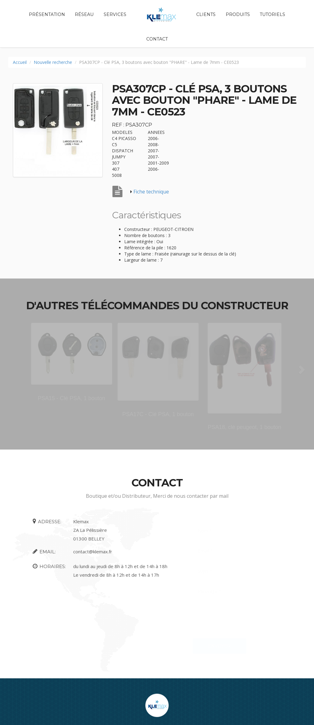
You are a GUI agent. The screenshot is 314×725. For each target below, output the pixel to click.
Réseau (84, 14)
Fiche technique (151, 191)
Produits (238, 14)
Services (115, 14)
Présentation (47, 14)
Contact (157, 39)
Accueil (20, 62)
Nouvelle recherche (53, 62)
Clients (206, 14)
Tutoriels (272, 14)
